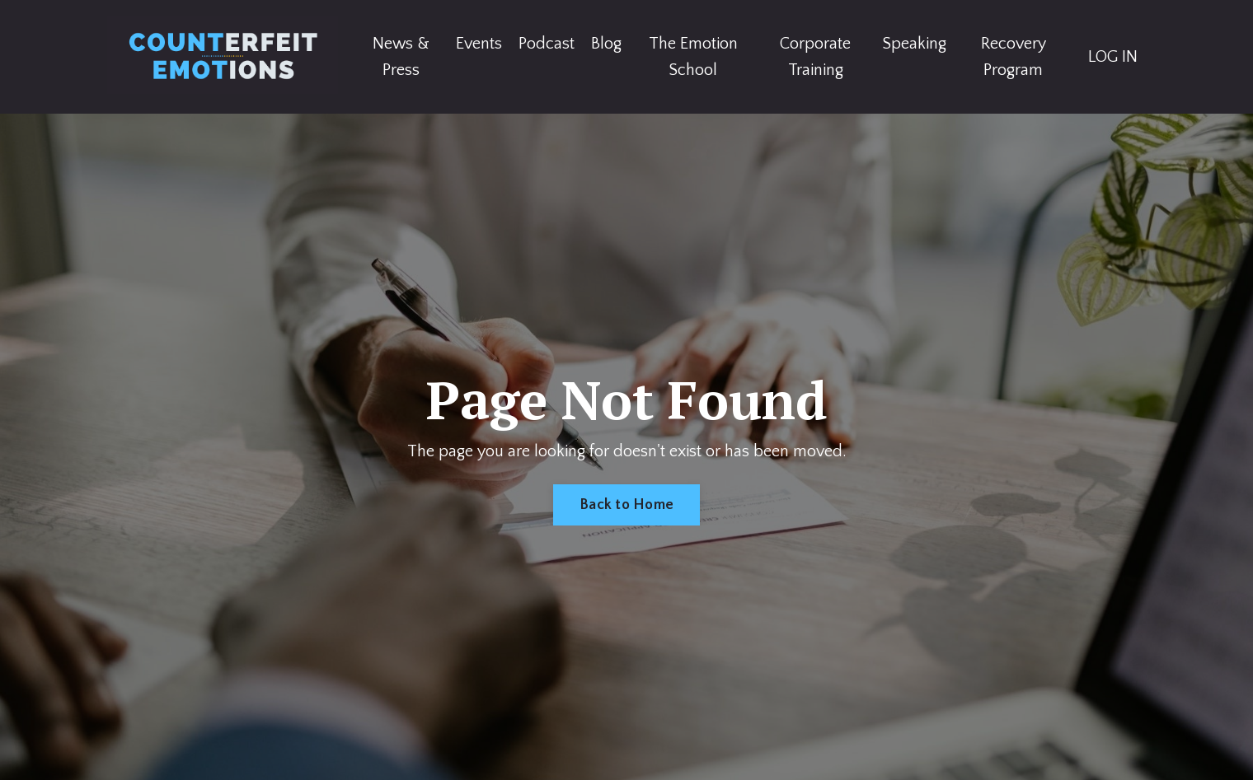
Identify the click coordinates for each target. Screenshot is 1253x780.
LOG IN (1113, 57)
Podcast (547, 44)
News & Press (401, 57)
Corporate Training (815, 57)
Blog (606, 44)
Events (479, 44)
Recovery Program (1013, 57)
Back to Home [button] (626, 505)
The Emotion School (693, 57)
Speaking (914, 44)
